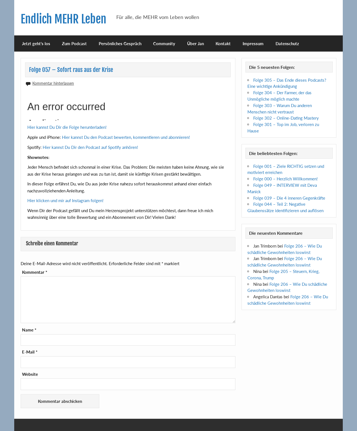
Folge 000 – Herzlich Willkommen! (285, 178)
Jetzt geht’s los (36, 43)
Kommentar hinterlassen (53, 83)
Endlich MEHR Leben (63, 19)
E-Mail (29, 352)
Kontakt (223, 43)
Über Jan (195, 43)
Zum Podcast (74, 43)
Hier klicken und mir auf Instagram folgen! (65, 200)
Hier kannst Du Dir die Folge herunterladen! (67, 127)
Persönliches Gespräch (120, 43)
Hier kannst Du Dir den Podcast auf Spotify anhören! (90, 147)
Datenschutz (287, 43)
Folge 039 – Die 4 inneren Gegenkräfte (289, 197)
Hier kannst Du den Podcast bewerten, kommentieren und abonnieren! (126, 137)
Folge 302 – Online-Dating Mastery (286, 117)
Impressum (253, 43)
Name (29, 330)
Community (164, 43)
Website (30, 374)
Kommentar (34, 272)
